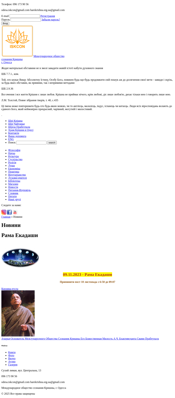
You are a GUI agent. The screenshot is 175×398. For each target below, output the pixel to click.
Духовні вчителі (17, 177)
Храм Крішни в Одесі (20, 130)
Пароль (5, 19)
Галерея (12, 364)
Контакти (13, 133)
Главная (6, 216)
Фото (11, 355)
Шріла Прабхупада (19, 126)
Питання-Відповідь (19, 190)
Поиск (12, 142)
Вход (5, 23)
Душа (11, 165)
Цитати (12, 196)
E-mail (5, 16)
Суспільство (15, 159)
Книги (12, 352)
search (52, 142)
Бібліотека (14, 180)
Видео (11, 358)
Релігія (12, 162)
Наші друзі (14, 199)
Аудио (11, 361)
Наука (11, 153)
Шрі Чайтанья (16, 123)
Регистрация (48, 16)
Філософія (14, 150)
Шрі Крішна (15, 120)
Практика (13, 171)
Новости (13, 187)
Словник (13, 193)
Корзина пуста (9, 288)
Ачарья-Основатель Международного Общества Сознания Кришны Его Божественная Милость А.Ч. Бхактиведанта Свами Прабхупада (80, 338)
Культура (13, 156)
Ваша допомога (17, 136)
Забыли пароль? (51, 19)
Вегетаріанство (17, 174)
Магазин (13, 184)
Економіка (14, 168)
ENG (11, 139)
